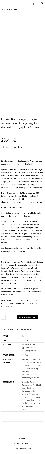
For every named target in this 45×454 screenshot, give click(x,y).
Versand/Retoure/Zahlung (21, 414)
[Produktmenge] (3, 244)
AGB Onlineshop (21, 410)
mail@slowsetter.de (25, 375)
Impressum (21, 403)
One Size (25, 267)
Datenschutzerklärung (21, 399)
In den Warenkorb (27, 244)
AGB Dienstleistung (21, 407)
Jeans (24, 262)
